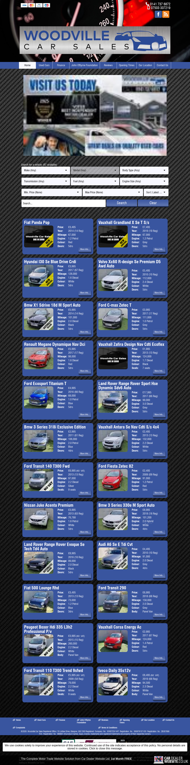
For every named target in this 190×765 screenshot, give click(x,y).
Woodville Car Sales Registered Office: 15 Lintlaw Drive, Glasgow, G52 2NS (56, 731)
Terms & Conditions (107, 727)
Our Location (145, 65)
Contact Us (162, 65)
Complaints (19, 727)
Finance (61, 65)
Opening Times (126, 65)
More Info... (85, 249)
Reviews (108, 65)
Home (27, 65)
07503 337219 (160, 8)
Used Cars (44, 65)
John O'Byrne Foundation (84, 65)
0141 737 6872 (160, 4)
